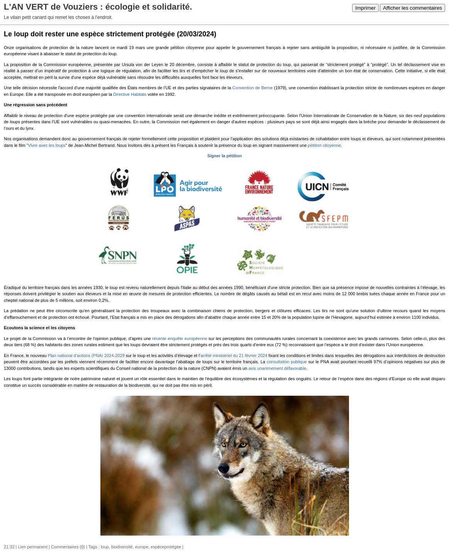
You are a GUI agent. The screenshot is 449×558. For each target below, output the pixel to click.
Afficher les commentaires (412, 8)
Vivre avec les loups (47, 145)
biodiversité (122, 546)
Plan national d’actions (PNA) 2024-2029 (86, 355)
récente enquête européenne (179, 338)
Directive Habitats (129, 94)
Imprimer (365, 8)
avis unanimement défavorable (277, 368)
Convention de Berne (252, 87)
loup (105, 546)
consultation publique (287, 361)
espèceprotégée (166, 546)
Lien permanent (32, 546)
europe (141, 546)
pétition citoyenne (324, 145)
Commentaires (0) (68, 546)
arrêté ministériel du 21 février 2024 (233, 355)
